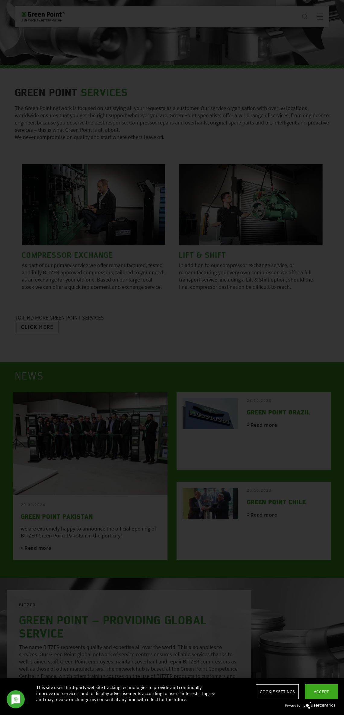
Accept (321, 692)
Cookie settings (277, 692)
